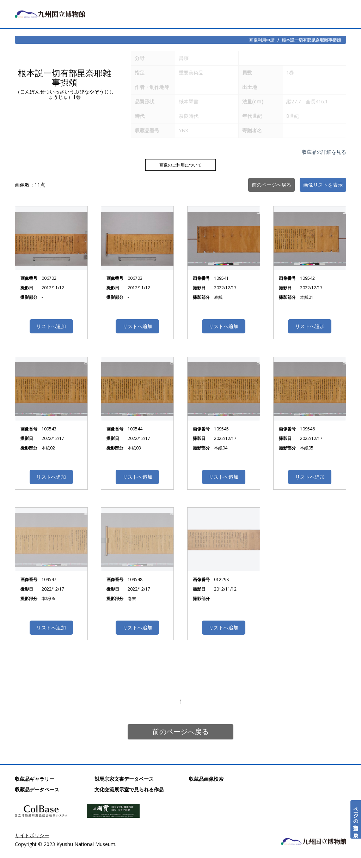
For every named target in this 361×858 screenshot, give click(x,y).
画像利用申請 (262, 40)
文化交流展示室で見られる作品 (129, 789)
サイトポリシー (32, 835)
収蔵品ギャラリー (34, 778)
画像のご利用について (180, 165)
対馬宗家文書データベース (124, 778)
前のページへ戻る (180, 731)
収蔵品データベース (37, 789)
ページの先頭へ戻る (356, 819)
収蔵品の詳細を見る (324, 152)
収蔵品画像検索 (206, 778)
